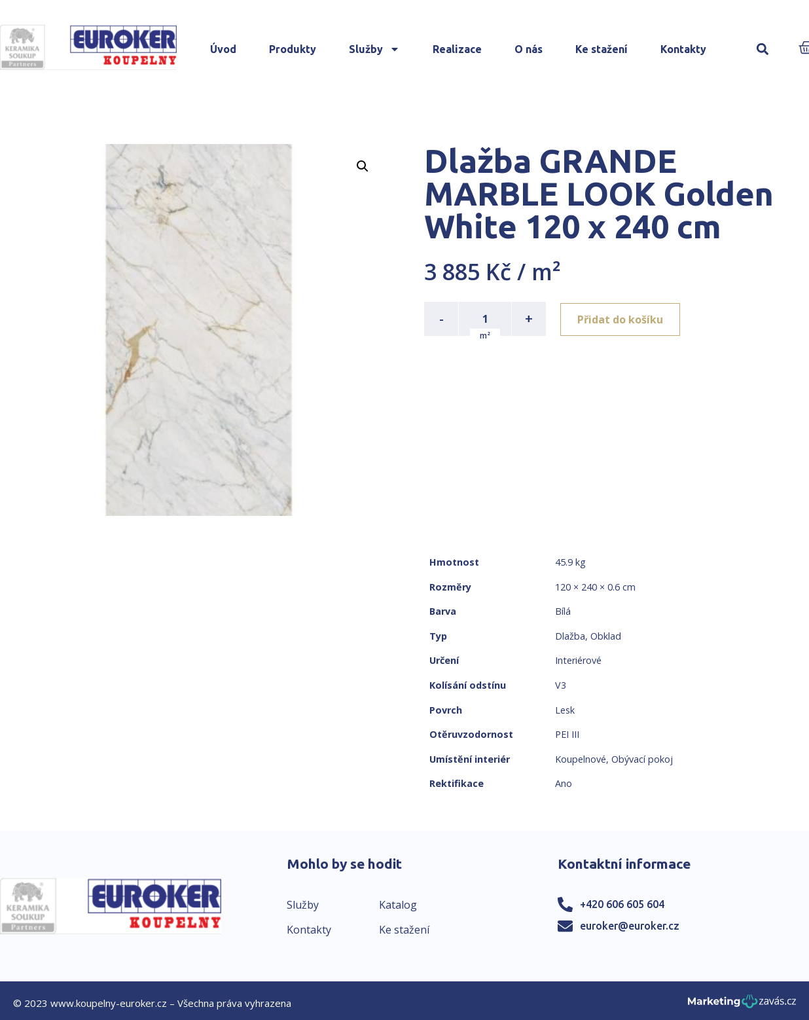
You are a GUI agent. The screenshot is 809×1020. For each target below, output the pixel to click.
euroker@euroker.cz (629, 926)
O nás (528, 49)
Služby (374, 49)
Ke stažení (601, 49)
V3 (560, 685)
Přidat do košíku (621, 319)
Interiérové (578, 660)
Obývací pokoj (642, 759)
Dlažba (570, 636)
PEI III (567, 734)
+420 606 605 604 (622, 904)
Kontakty (683, 49)
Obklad (605, 636)
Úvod (223, 49)
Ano (563, 783)
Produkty (292, 49)
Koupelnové (580, 759)
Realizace (457, 49)
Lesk (565, 710)
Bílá (563, 611)
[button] (763, 49)
